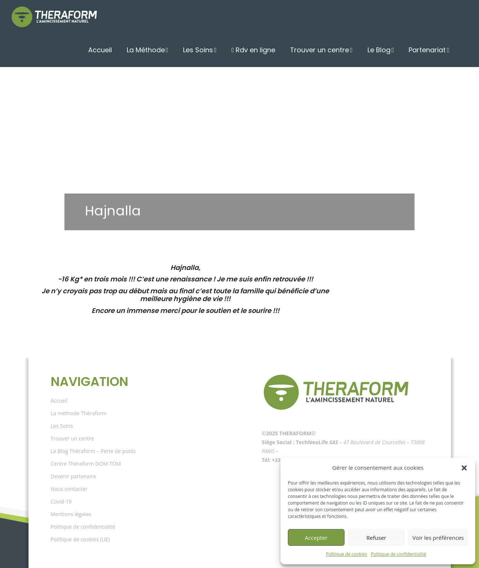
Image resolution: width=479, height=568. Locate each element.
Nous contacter (69, 488)
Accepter (316, 537)
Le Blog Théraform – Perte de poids (93, 451)
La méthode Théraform (79, 413)
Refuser (376, 537)
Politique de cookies (346, 554)
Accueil (118, 50)
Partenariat (429, 50)
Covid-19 (61, 501)
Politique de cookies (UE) (80, 539)
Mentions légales (71, 514)
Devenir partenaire (73, 476)
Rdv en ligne (266, 50)
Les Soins (212, 50)
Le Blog (383, 50)
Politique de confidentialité (398, 554)
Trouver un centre (328, 50)
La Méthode (161, 50)
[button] (464, 468)
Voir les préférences (438, 537)
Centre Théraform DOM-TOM (86, 463)
